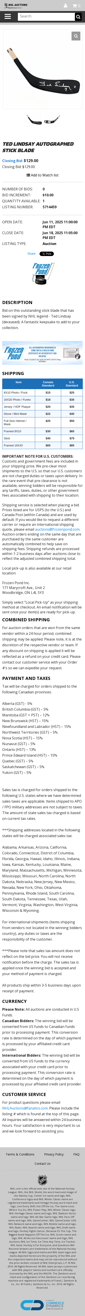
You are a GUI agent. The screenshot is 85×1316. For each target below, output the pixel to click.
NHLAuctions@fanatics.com (25, 1108)
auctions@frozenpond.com (57, 529)
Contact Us (43, 1163)
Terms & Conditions (20, 1154)
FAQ (76, 1154)
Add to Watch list (42, 175)
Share (31, 253)
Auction (49, 243)
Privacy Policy (54, 1154)
